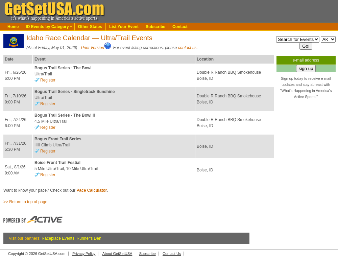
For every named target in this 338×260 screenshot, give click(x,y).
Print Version (92, 47)
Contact (180, 26)
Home (13, 26)
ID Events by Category (47, 26)
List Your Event (124, 26)
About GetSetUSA (117, 254)
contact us (187, 47)
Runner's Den (89, 238)
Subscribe (155, 26)
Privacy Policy (83, 254)
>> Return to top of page (25, 201)
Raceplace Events (58, 238)
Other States (90, 26)
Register (47, 80)
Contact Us (172, 254)
